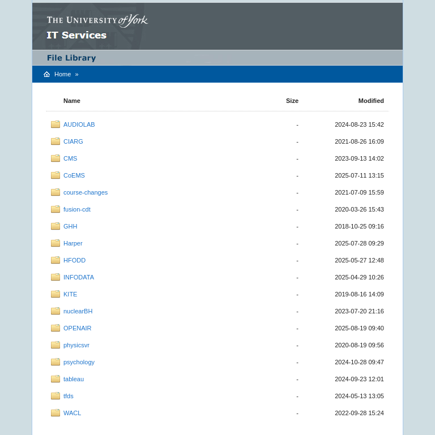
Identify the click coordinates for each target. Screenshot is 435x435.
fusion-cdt (77, 209)
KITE (70, 294)
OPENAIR (77, 328)
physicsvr (76, 345)
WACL (72, 413)
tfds (68, 396)
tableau (73, 379)
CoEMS (74, 175)
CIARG (73, 141)
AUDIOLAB (79, 124)
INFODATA (78, 277)
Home (62, 74)
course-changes (85, 192)
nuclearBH (77, 311)
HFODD (74, 260)
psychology (79, 362)
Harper (73, 243)
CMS (70, 158)
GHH (70, 226)
